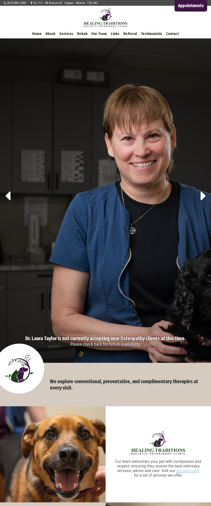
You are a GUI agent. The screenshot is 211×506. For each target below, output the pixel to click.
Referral (130, 33)
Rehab (82, 33)
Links (115, 33)
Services (66, 33)
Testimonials (151, 33)
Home (37, 33)
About (50, 33)
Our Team (99, 33)
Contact (172, 33)
